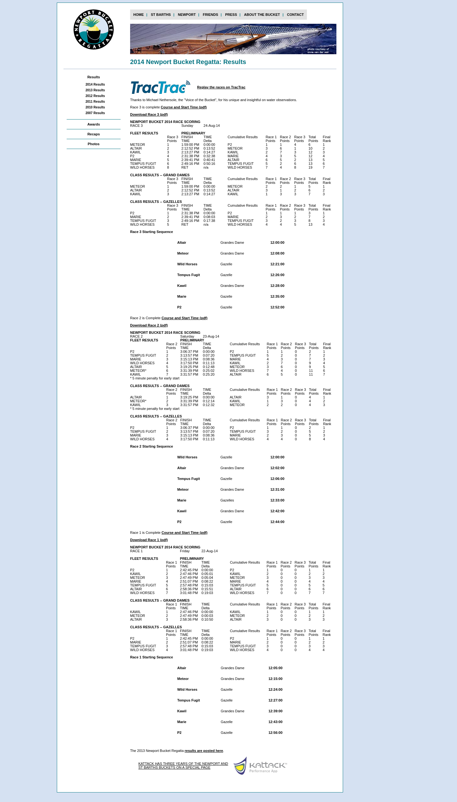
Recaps (93, 134)
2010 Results (95, 107)
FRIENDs (210, 14)
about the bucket (262, 14)
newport (186, 14)
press (231, 14)
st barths (161, 14)
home (138, 14)
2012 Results (95, 96)
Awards (93, 124)
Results (93, 77)
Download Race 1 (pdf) (149, 540)
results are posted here (204, 751)
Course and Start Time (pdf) (184, 107)
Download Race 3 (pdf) (149, 114)
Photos (93, 144)
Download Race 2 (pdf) (149, 325)
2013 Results (95, 90)
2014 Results (95, 84)
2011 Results (95, 101)
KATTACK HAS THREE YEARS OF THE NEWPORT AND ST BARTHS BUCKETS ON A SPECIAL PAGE (183, 765)
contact (295, 14)
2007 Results (95, 113)
